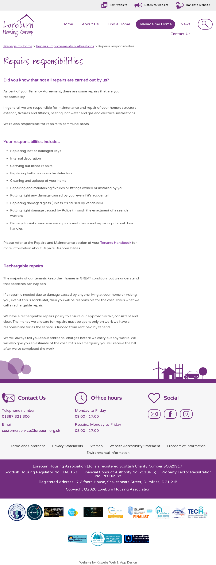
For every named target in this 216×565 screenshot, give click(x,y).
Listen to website (156, 5)
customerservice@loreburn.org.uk (31, 430)
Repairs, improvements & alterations (65, 46)
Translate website (197, 5)
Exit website (118, 5)
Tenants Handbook (115, 243)
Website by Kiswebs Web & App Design (108, 562)
